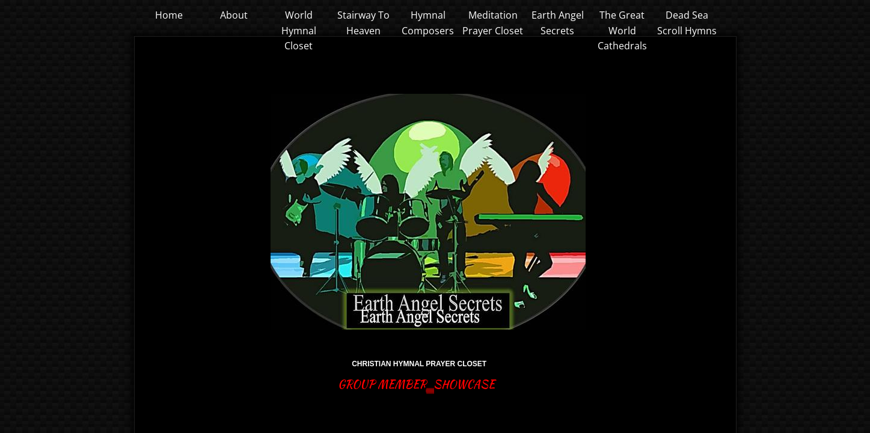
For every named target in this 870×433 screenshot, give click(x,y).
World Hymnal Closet (298, 30)
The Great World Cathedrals (622, 30)
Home (169, 15)
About (234, 15)
